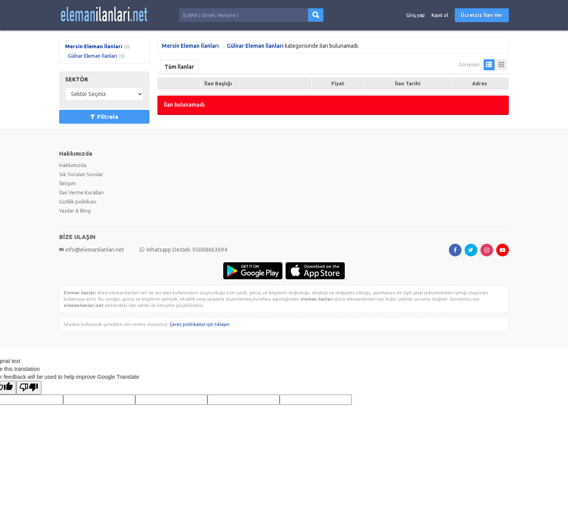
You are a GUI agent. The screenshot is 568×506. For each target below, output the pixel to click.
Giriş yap (415, 15)
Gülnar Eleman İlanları (92, 55)
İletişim (67, 183)
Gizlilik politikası (77, 201)
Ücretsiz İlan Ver (482, 15)
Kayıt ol (440, 15)
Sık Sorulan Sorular (81, 174)
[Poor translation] (28, 388)
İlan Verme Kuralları (81, 192)
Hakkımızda (72, 165)
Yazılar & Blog (75, 210)
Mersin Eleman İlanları (93, 46)
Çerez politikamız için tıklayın (200, 324)
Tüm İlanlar (179, 67)
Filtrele (104, 116)
